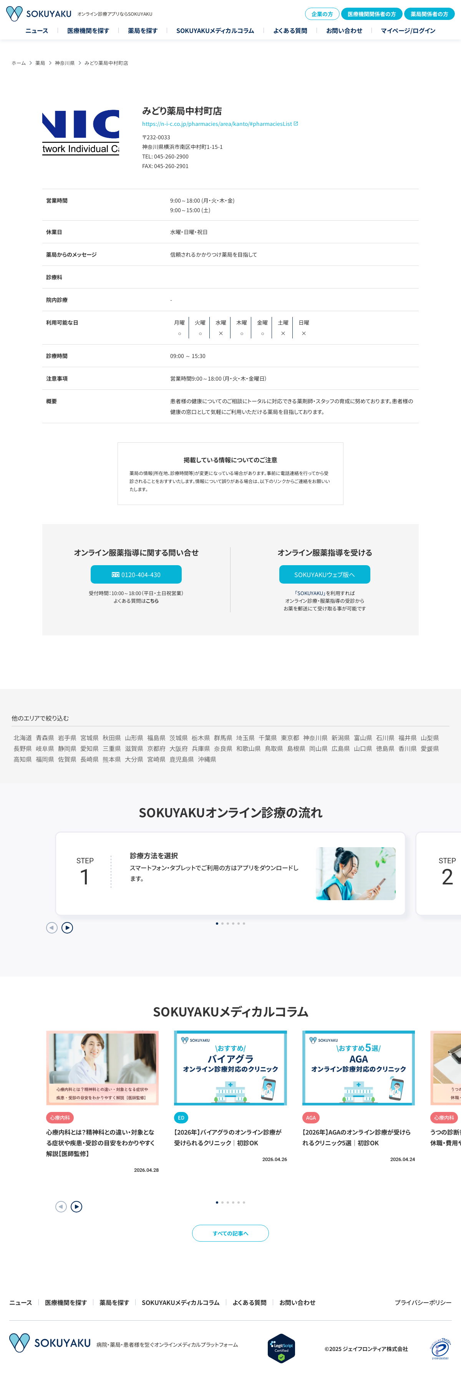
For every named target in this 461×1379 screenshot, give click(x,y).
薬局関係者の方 (429, 14)
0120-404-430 (141, 574)
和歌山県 (248, 748)
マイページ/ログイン (408, 30)
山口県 (363, 748)
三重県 (112, 748)
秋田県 (112, 737)
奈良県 (223, 748)
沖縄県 (207, 759)
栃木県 (201, 737)
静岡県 (67, 748)
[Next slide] (67, 928)
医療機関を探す (88, 30)
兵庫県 (201, 748)
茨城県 (178, 737)
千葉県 (268, 737)
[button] (76, 1206)
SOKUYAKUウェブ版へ (324, 574)
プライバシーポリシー (423, 1302)
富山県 (363, 737)
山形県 (134, 737)
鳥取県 (274, 748)
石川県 (385, 737)
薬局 (40, 62)
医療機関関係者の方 (372, 14)
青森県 (45, 737)
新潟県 (341, 737)
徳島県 (385, 748)
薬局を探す (143, 30)
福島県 (156, 737)
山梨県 (430, 737)
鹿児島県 (181, 759)
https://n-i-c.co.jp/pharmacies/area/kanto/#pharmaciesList (217, 123)
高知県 (22, 759)
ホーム (19, 62)
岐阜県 (45, 748)
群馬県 (223, 737)
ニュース (36, 30)
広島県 (341, 748)
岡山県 (318, 748)
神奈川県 (65, 62)
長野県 (22, 748)
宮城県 (89, 737)
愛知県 (89, 748)
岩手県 (67, 737)
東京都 (290, 737)
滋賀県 (134, 748)
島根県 (296, 748)
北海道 (22, 737)
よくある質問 (290, 30)
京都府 (156, 748)
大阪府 (178, 748)
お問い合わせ (344, 30)
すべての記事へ (231, 1233)
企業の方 (322, 14)
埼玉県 (245, 737)
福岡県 (45, 759)
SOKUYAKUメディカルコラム (215, 30)
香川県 (407, 748)
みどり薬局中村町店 (106, 62)
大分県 (134, 759)
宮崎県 (156, 759)
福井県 (407, 737)
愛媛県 (430, 748)
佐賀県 (67, 759)
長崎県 (89, 759)
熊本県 (112, 759)
